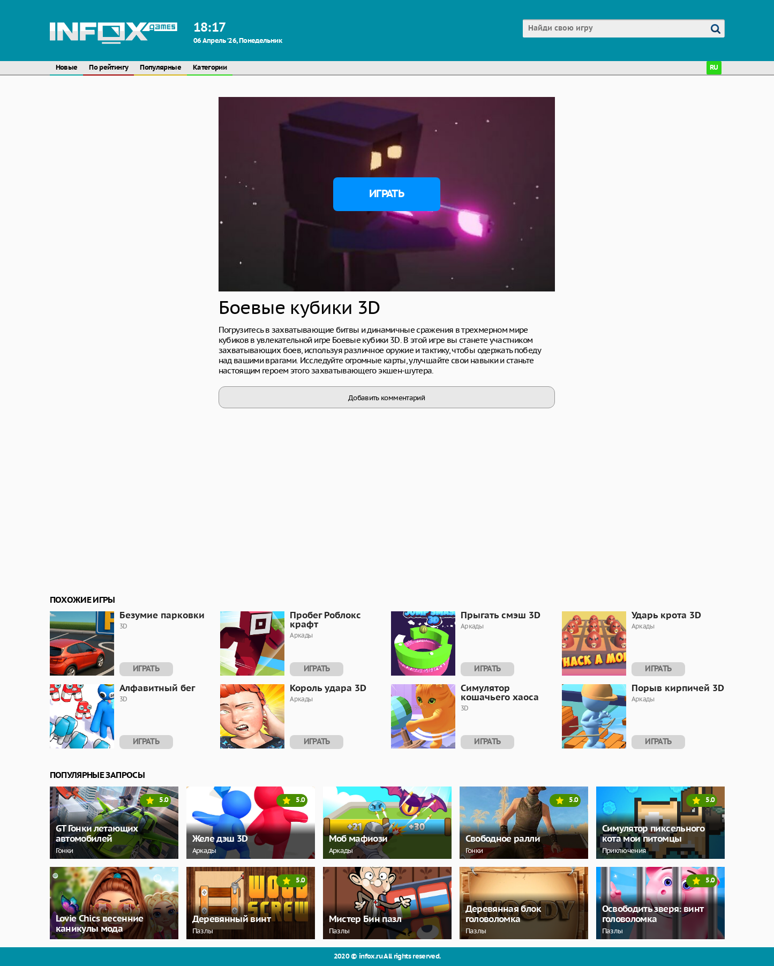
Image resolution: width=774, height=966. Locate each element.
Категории (210, 68)
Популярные (160, 68)
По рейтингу (108, 68)
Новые (67, 68)
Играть (386, 194)
